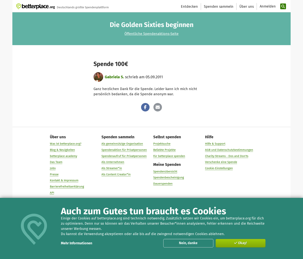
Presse (54, 174)
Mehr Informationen (76, 243)
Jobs (53, 168)
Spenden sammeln (218, 6)
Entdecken (189, 6)
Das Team (56, 162)
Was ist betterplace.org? (65, 143)
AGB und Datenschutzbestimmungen (229, 150)
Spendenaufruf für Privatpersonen (124, 156)
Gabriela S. (114, 77)
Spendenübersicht (165, 171)
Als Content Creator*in (116, 174)
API (52, 192)
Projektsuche (161, 143)
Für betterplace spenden (169, 156)
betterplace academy (63, 156)
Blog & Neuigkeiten (62, 150)
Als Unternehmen (112, 162)
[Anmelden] (267, 6)
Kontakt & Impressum (64, 180)
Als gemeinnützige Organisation (122, 143)
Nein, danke (188, 243)
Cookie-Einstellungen (219, 168)
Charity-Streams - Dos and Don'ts (226, 156)
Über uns (246, 6)
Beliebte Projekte (164, 150)
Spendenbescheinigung (168, 177)
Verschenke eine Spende (221, 162)
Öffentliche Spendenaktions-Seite (151, 34)
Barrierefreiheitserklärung (67, 186)
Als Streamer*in (111, 168)
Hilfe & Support (215, 143)
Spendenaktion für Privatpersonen (124, 150)
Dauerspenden (163, 183)
